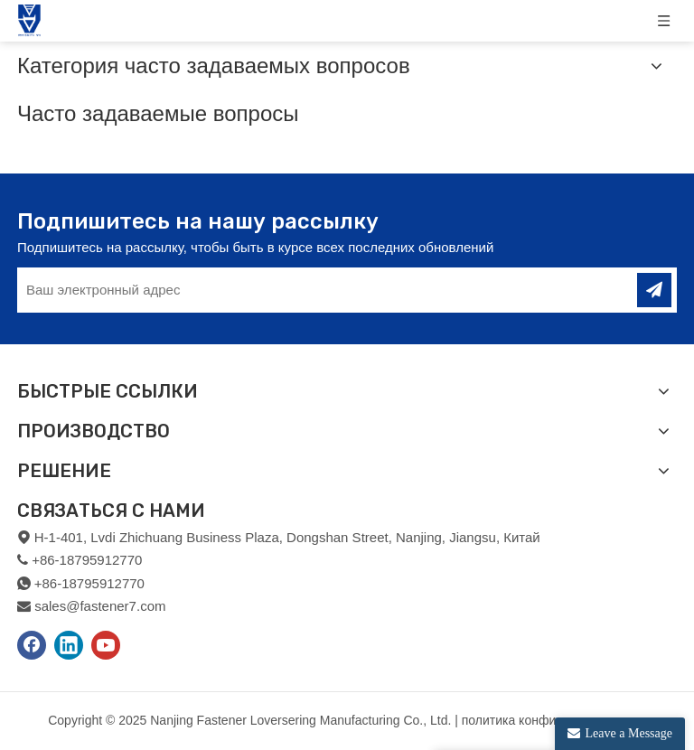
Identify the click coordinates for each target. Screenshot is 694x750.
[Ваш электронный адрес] (314, 290)
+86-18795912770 (89, 583)
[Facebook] (31, 645)
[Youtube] (105, 645)
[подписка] (654, 290)
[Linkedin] (68, 645)
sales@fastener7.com (99, 606)
